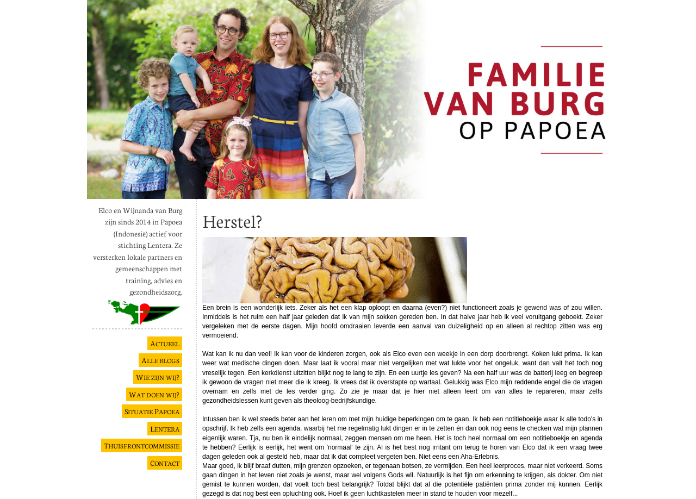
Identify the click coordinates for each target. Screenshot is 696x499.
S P (152, 411)
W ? (157, 377)
